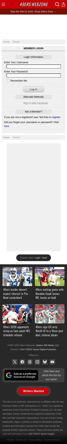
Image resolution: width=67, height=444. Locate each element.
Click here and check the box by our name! (51, 375)
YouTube (52, 362)
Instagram (37, 362)
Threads (30, 362)
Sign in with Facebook (35, 103)
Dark (44, 257)
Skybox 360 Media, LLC (47, 345)
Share (63, 4)
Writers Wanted (33, 391)
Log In (33, 89)
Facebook (22, 362)
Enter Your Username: (16, 62)
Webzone (33, 4)
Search (57, 4)
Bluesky (45, 362)
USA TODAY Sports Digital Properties (38, 349)
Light (37, 257)
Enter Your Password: (16, 71)
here (6, 126)
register (56, 117)
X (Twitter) (15, 362)
